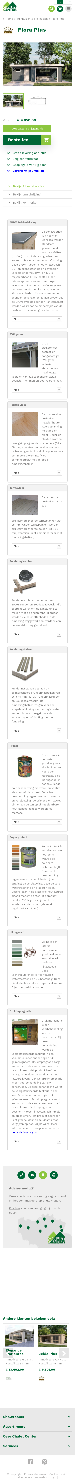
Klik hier (14, 1208)
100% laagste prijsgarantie (27, 128)
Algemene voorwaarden (32, 1477)
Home (9, 18)
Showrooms (13, 1417)
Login (52, 1477)
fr (70, 2)
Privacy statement (35, 1474)
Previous (8, 1353)
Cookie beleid (58, 1474)
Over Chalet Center (20, 1436)
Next (64, 1353)
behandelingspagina (24, 1132)
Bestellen (29, 140)
